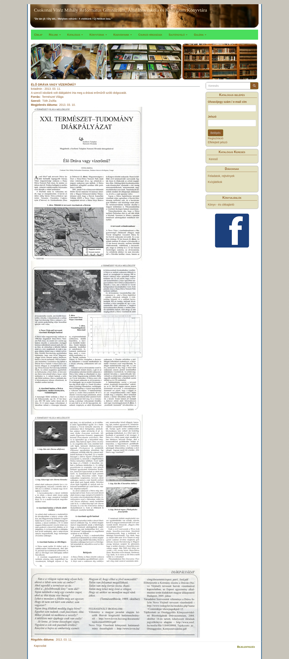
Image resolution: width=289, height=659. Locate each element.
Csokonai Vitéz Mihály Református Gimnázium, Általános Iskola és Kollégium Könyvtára (120, 10)
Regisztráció (215, 138)
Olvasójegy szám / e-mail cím (227, 101)
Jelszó (212, 116)
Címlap (38, 34)
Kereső (213, 159)
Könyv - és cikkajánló (221, 204)
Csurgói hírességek (150, 34)
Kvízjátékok (215, 182)
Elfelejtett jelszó (217, 142)
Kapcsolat (40, 645)
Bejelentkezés (246, 646)
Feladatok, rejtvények (221, 176)
